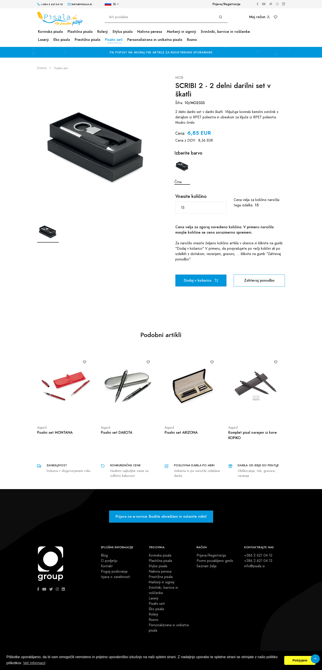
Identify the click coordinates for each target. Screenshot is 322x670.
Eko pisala (61, 39)
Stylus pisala (122, 31)
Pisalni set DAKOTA (116, 432)
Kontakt (107, 566)
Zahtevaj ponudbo (259, 280)
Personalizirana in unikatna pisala (154, 39)
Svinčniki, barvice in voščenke (225, 31)
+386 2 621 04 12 (258, 555)
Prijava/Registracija (226, 4)
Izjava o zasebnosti (115, 576)
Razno (192, 39)
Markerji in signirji (181, 31)
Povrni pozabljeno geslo (215, 560)
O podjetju (109, 560)
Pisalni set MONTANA (55, 432)
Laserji (43, 39)
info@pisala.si (254, 566)
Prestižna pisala (87, 39)
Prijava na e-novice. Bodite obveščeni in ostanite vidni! (161, 516)
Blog (104, 555)
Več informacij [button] (34, 663)
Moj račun (259, 16)
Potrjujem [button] (299, 660)
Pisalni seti (114, 39)
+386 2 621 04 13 (258, 560)
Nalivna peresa (149, 31)
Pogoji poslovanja (114, 571)
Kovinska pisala (50, 31)
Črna (182, 171)
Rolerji (102, 31)
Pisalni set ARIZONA (181, 432)
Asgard (42, 427)
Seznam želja (206, 566)
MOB (179, 77)
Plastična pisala (80, 31)
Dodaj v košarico (201, 280)
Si (110, 4)
